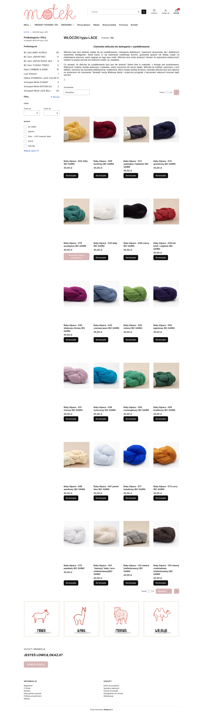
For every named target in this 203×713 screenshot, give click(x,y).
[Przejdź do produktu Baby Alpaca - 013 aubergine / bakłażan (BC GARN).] (136, 129)
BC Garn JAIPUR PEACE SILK (41, 61)
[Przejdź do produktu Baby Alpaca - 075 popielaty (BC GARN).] (76, 534)
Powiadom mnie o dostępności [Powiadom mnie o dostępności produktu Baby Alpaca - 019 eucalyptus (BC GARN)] (77, 256)
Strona (162, 92)
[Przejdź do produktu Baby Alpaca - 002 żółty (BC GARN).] (76, 129)
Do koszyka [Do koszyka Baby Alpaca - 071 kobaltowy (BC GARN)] (131, 498)
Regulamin (28, 685)
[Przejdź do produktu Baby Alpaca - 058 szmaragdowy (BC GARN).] (136, 375)
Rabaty (27, 698)
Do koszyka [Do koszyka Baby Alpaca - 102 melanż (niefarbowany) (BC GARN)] (131, 583)
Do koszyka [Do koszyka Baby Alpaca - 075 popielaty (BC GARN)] (71, 583)
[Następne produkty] (164, 591)
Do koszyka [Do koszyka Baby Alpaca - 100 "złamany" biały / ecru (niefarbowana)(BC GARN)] (101, 583)
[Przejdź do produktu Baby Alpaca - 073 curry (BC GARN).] (166, 455)
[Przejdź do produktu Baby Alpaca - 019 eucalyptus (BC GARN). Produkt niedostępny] (76, 211)
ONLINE (31, 146)
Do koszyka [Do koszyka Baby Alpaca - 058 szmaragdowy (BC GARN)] (131, 419)
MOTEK (26, 32)
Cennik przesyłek (111, 691)
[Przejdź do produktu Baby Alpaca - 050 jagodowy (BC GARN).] (166, 293)
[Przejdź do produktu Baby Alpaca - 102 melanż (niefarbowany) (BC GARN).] (136, 534)
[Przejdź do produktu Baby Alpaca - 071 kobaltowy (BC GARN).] (136, 455)
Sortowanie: (69, 87)
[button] (144, 12)
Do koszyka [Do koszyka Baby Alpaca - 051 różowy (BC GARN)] (71, 419)
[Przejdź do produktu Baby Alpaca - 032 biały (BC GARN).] (106, 211)
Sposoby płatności (111, 688)
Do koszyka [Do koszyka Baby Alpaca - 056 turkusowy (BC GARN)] (101, 419)
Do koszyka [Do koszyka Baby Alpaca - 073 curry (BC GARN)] (161, 498)
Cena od (27, 108)
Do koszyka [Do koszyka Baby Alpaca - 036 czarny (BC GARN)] (131, 258)
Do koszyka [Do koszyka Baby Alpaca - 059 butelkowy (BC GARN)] (161, 419)
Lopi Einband (41, 73)
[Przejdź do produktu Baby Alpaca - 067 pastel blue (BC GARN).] (106, 455)
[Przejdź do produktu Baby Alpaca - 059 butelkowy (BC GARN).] (166, 375)
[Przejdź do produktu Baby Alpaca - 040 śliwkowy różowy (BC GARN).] (76, 293)
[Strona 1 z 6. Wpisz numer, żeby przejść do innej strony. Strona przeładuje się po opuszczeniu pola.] (167, 92)
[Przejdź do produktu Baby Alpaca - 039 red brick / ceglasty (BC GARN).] (166, 211)
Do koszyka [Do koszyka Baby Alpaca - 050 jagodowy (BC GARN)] (161, 340)
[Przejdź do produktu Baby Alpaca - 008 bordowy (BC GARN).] (106, 129)
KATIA (30, 141)
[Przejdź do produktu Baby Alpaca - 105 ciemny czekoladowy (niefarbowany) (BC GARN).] (166, 534)
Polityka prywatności (32, 696)
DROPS (31, 131)
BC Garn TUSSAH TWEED (41, 65)
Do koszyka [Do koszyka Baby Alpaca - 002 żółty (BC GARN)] (71, 175)
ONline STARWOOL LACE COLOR (41, 78)
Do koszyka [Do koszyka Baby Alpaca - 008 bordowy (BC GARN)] (101, 175)
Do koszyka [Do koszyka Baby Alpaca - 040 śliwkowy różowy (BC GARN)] (71, 340)
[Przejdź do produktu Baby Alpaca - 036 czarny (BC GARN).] (136, 211)
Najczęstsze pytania (32, 693)
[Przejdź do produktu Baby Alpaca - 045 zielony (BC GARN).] (136, 293)
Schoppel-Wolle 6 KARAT (41, 82)
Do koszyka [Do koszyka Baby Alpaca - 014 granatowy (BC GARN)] (161, 175)
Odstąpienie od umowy (113, 693)
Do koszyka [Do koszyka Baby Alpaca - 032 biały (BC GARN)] (101, 258)
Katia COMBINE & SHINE (41, 69)
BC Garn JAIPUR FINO (41, 56)
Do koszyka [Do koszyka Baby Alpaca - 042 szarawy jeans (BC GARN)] (101, 340)
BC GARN (32, 127)
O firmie (27, 688)
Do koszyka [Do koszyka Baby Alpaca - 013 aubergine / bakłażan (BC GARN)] (131, 175)
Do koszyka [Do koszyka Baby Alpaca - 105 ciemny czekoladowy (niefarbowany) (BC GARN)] (161, 583)
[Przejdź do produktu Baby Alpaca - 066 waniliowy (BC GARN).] (76, 455)
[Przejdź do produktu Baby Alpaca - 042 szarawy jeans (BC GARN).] (106, 293)
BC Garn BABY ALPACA (41, 52)
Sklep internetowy (100, 710)
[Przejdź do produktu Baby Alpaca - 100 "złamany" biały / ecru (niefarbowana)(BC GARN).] (106, 534)
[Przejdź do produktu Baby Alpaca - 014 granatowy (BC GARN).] (166, 129)
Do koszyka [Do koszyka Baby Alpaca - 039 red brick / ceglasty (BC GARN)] (161, 258)
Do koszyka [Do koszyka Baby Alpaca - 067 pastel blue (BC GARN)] (101, 498)
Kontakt (27, 691)
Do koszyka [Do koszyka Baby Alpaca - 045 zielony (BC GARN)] (131, 340)
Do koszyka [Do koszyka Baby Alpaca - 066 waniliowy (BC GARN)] (71, 498)
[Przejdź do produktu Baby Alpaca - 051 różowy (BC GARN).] (76, 375)
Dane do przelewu (111, 685)
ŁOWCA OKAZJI (36, 664)
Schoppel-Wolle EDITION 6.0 (41, 86)
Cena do (47, 108)
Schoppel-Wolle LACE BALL (41, 90)
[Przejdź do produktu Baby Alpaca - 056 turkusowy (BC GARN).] (106, 375)
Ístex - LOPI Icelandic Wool (39, 136)
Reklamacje (108, 696)
